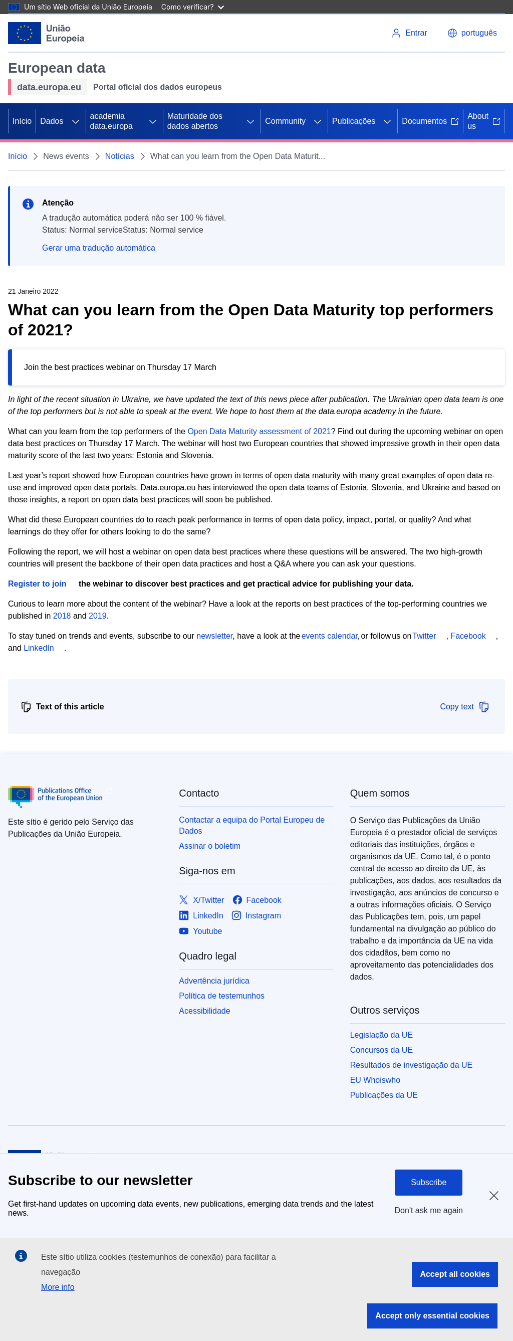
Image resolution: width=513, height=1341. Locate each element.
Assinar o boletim (209, 846)
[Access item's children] (76, 121)
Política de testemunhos (222, 996)
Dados (51, 121)
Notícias (119, 156)
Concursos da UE (381, 1050)
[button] (472, 33)
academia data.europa (111, 121)
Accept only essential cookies (432, 1315)
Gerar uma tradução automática (98, 248)
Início (22, 121)
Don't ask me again (429, 1210)
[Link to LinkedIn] (201, 915)
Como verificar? (192, 7)
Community (285, 121)
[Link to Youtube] (200, 931)
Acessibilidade (204, 1011)
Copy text (465, 707)
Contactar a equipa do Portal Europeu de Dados (252, 825)
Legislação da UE (381, 1035)
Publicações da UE (384, 1095)
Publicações (353, 121)
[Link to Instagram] (256, 915)
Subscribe (428, 1182)
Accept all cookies (455, 1274)
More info (58, 1287)
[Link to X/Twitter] (201, 900)
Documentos (430, 121)
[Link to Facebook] (257, 900)
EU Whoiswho (375, 1080)
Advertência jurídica (214, 981)
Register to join (37, 584)
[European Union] (46, 33)
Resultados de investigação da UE (411, 1065)
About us (483, 121)
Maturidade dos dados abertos (194, 121)
